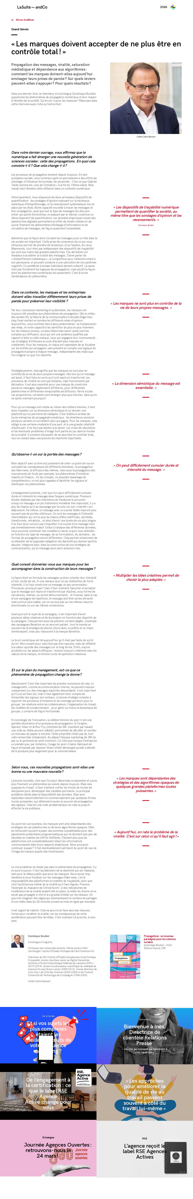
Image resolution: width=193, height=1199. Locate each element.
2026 (163, 7)
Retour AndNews (25, 20)
